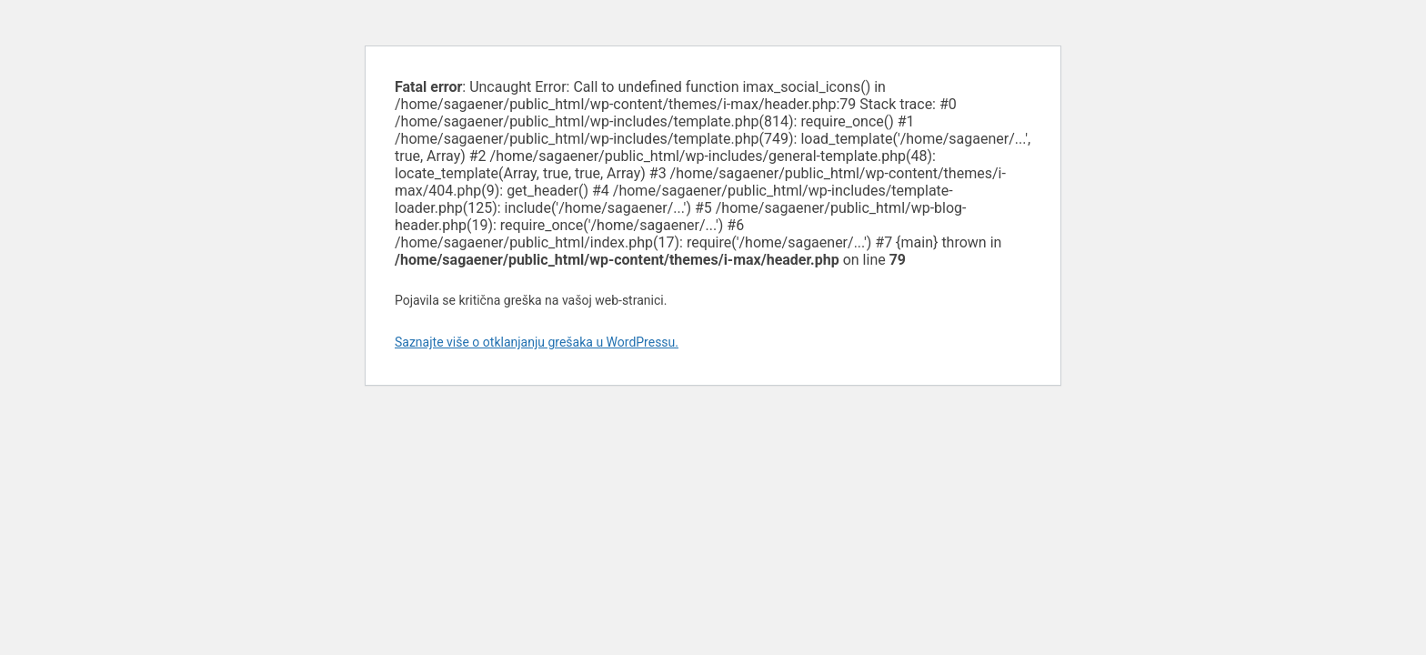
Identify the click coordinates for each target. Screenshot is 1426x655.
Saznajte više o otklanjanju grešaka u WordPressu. (536, 342)
